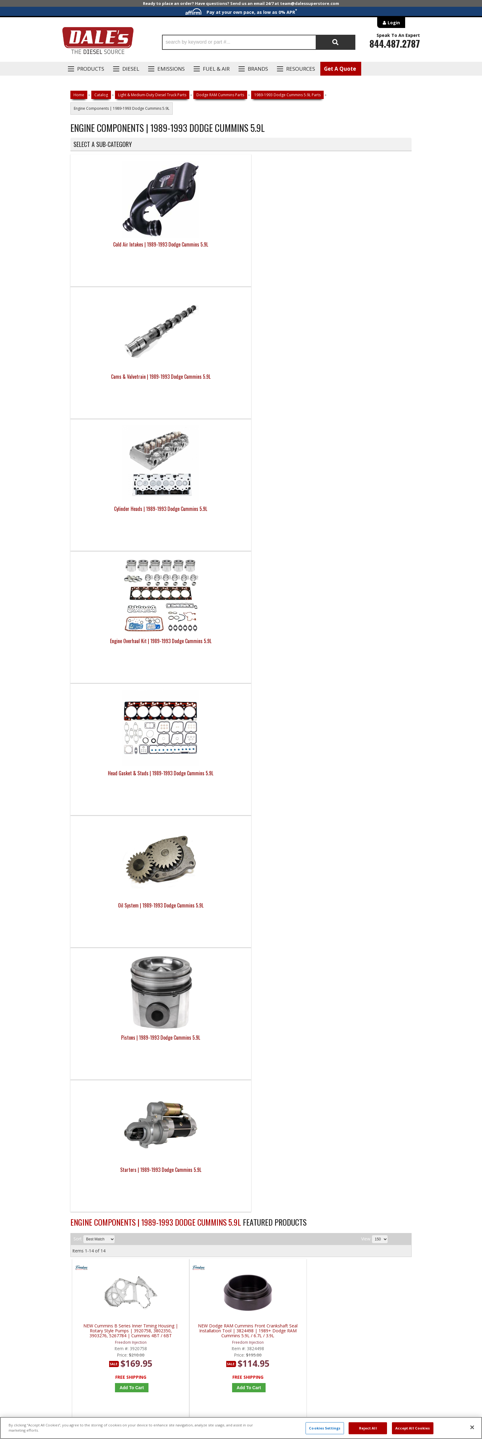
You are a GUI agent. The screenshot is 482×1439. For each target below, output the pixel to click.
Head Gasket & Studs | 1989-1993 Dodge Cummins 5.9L (113, 380)
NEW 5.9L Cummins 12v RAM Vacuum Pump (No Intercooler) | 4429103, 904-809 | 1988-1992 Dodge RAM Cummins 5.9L (285, 537)
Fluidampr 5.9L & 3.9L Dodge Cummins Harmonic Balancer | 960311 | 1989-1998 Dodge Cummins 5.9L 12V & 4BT (115, 1035)
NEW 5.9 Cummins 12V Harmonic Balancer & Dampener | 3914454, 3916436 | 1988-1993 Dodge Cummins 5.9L (371, 537)
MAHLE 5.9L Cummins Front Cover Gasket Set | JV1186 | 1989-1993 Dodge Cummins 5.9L (370, 703)
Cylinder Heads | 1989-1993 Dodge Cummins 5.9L (283, 248)
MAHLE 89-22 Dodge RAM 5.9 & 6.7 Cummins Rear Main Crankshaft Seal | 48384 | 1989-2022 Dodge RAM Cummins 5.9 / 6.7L (285, 869)
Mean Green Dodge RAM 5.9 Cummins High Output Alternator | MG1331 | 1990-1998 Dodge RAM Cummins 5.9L (200, 1035)
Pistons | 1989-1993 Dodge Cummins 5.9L (284, 380)
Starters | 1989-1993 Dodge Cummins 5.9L (369, 380)
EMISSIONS (171, 68)
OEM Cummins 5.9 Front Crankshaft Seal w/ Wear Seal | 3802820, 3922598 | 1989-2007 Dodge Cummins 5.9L (200, 703)
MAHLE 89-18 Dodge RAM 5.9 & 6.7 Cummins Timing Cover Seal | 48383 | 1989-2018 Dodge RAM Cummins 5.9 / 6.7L (200, 869)
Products (90, 68)
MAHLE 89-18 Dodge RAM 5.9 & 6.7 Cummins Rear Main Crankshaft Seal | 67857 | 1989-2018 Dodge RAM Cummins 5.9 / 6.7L (115, 869)
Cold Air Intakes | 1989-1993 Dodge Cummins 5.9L (113, 248)
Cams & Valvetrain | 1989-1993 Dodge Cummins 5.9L (198, 248)
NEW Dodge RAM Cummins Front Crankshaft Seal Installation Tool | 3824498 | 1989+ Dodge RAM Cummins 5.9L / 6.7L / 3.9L (200, 537)
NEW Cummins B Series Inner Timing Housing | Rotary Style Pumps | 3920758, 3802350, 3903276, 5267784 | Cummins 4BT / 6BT (114, 537)
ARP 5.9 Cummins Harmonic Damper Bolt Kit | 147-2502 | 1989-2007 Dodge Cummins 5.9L (371, 869)
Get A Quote (340, 68)
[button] (258, 42)
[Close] (472, 1427)
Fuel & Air (216, 68)
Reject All (368, 1428)
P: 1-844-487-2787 (89, 1222)
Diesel (130, 68)
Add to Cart (116, 594)
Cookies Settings (324, 1428)
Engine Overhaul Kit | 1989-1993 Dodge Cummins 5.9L (369, 248)
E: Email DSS (81, 1240)
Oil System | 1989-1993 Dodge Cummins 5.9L (198, 380)
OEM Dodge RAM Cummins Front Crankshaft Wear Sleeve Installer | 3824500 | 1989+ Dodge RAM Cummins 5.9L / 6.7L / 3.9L (285, 703)
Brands (258, 68)
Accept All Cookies (412, 1428)
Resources (300, 68)
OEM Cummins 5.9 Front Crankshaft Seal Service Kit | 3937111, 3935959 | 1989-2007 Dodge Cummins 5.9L (115, 703)
